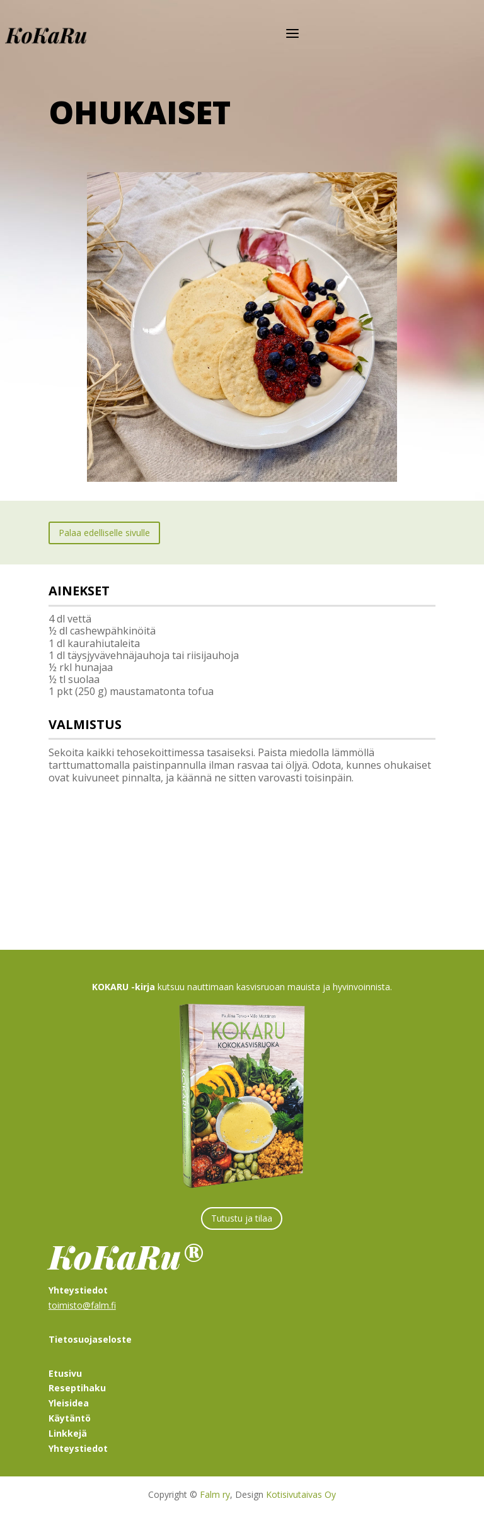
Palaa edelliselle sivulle (104, 533)
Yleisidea (69, 1403)
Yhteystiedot (78, 1448)
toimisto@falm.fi (82, 1305)
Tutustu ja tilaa (241, 1218)
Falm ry (215, 1494)
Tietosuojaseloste (90, 1339)
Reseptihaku (77, 1388)
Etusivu (65, 1373)
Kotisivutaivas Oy (301, 1494)
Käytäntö (70, 1418)
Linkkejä (68, 1433)
